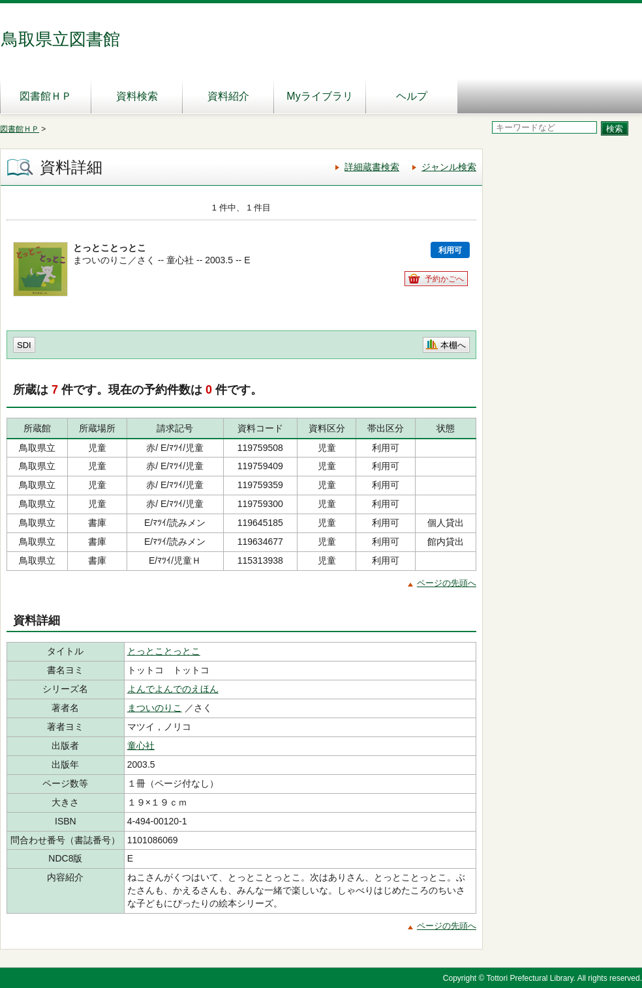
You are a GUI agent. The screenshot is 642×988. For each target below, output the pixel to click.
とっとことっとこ (163, 651)
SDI (24, 345)
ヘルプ (411, 96)
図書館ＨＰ (46, 96)
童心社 (141, 745)
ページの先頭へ (446, 583)
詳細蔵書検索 (371, 167)
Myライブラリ (319, 96)
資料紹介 (228, 96)
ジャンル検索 (448, 167)
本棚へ (453, 345)
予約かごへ (444, 278)
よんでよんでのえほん (173, 689)
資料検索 (137, 96)
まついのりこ (154, 708)
